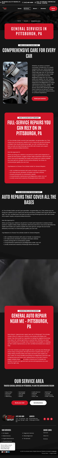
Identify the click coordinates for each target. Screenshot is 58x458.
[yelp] (48, 419)
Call (22, 359)
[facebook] (44, 419)
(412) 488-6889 (28, 2)
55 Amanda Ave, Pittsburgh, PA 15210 (11, 2)
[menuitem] (21, 8)
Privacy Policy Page (5, 456)
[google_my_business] (51, 419)
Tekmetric (54, 451)
